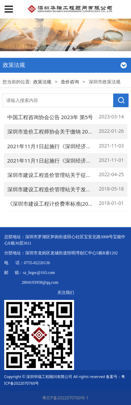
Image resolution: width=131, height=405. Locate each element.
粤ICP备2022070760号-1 (65, 397)
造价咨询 (70, 81)
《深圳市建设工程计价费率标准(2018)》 (54, 203)
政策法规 (42, 81)
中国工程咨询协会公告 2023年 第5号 (50, 117)
